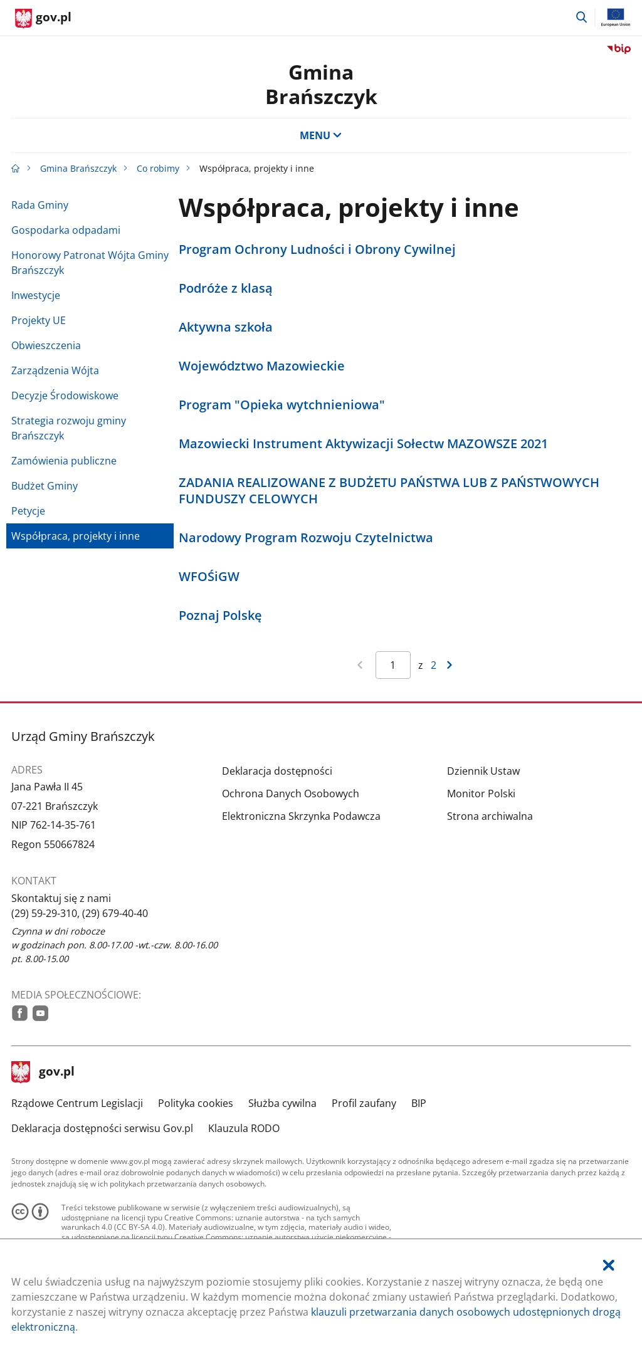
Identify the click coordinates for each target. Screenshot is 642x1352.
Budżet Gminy (44, 486)
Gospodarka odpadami (65, 230)
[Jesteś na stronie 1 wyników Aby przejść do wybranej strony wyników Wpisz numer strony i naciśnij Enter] (393, 665)
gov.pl (43, 1072)
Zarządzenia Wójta (55, 370)
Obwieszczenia (46, 345)
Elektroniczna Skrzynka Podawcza (301, 816)
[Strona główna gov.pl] (43, 19)
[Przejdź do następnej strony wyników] (449, 665)
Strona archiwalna (490, 816)
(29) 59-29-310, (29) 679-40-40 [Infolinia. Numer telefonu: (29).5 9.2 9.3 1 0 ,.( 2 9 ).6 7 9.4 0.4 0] (79, 913)
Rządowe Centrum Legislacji (77, 1103)
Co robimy (158, 168)
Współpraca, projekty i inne (75, 536)
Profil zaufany (364, 1103)
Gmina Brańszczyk (78, 168)
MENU (321, 135)
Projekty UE (38, 320)
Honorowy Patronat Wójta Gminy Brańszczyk (90, 262)
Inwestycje (35, 295)
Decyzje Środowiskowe (64, 395)
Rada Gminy (39, 205)
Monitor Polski (481, 793)
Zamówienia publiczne (64, 461)
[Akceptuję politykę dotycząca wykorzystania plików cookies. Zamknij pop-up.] (609, 1265)
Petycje (28, 511)
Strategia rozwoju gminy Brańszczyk (68, 428)
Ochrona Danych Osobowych (290, 793)
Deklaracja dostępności (277, 771)
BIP (418, 1103)
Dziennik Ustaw (483, 771)
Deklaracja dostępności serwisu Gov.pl (102, 1128)
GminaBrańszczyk (321, 83)
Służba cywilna (282, 1103)
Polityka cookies (195, 1103)
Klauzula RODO (244, 1128)
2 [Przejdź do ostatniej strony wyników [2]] (433, 665)
